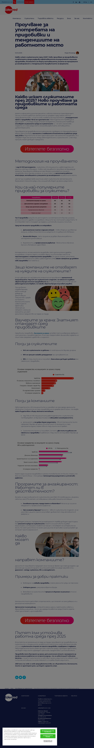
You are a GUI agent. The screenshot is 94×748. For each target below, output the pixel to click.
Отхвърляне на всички (48, 736)
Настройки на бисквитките (48, 741)
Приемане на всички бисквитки (48, 731)
